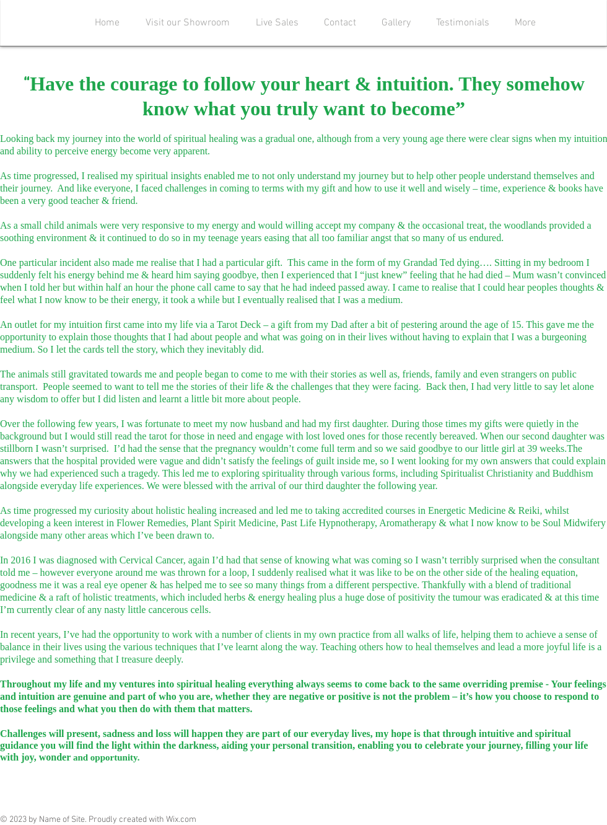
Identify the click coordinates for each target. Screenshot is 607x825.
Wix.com (181, 819)
